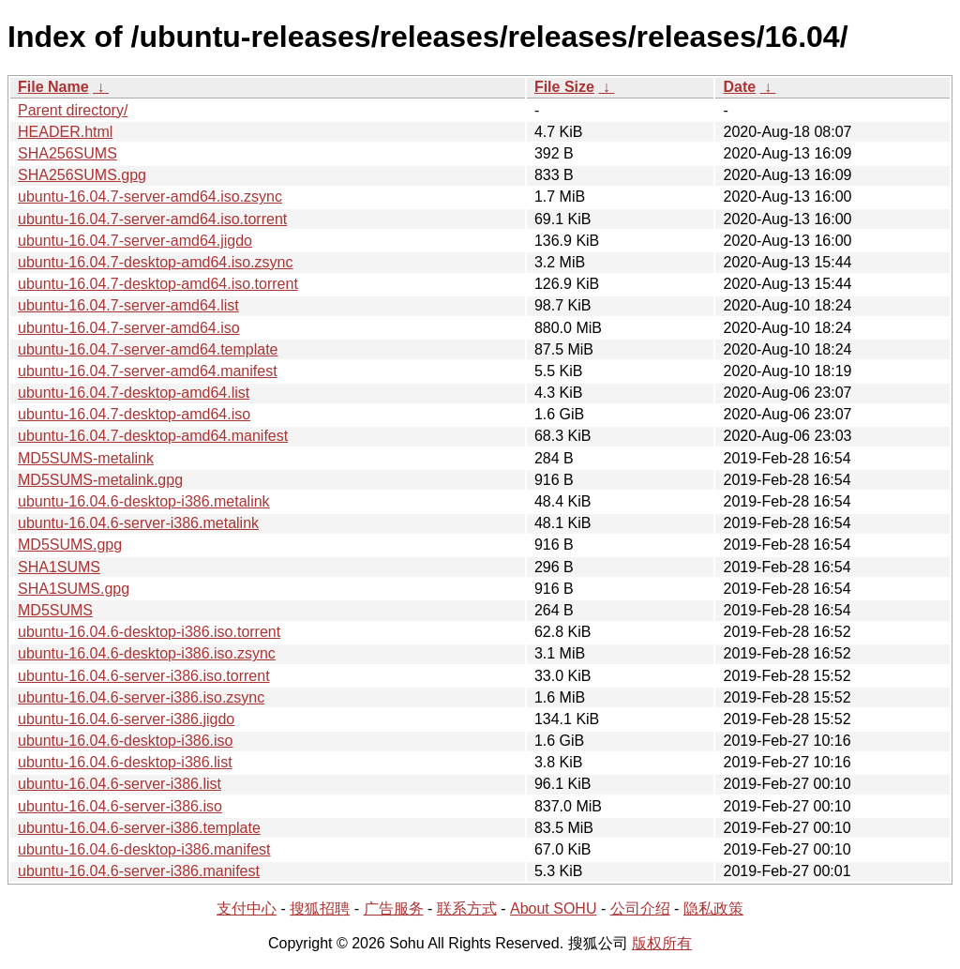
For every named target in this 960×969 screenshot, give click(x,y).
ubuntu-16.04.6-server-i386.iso (120, 806)
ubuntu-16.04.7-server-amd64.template (148, 349)
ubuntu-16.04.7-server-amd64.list (128, 305)
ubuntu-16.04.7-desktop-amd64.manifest (153, 436)
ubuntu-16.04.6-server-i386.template (139, 828)
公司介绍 (640, 908)
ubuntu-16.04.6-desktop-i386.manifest (144, 849)
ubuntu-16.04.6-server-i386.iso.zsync (141, 697)
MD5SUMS (55, 610)
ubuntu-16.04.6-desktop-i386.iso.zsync (147, 653)
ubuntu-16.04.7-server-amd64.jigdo (135, 241)
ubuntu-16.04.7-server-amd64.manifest (148, 371)
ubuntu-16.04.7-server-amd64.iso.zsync (150, 196)
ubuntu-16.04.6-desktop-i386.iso (125, 741)
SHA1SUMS (59, 567)
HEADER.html (65, 132)
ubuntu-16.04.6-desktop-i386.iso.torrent (149, 632)
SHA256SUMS (67, 153)
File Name (53, 87)
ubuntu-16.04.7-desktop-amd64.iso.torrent (158, 284)
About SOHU (553, 908)
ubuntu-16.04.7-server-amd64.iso (129, 328)
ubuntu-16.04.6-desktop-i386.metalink (144, 501)
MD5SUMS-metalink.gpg (100, 480)
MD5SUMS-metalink (86, 458)
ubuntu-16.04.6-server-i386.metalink (138, 523)
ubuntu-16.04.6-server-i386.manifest (139, 871)
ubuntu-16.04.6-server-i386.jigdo (126, 719)
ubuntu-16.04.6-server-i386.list (119, 784)
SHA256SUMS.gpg (82, 175)
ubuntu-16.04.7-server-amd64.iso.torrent (152, 219)
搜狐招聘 (320, 908)
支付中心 (247, 908)
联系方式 (467, 908)
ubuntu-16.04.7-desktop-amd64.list (133, 393)
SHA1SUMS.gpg (73, 589)
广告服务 (394, 908)
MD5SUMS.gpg (70, 545)
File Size (564, 87)
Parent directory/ (73, 110)
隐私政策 (713, 908)
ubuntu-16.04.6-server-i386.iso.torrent (144, 676)
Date (739, 87)
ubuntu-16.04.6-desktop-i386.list (125, 762)
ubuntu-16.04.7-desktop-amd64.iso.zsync (155, 262)
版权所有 (662, 943)
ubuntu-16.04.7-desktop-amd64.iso (134, 414)
